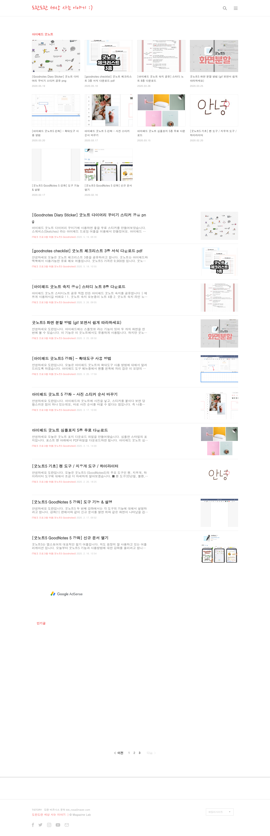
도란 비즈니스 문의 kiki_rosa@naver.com (67, 809)
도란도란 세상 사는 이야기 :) (62, 8)
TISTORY (37, 809)
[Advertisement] (67, 593)
